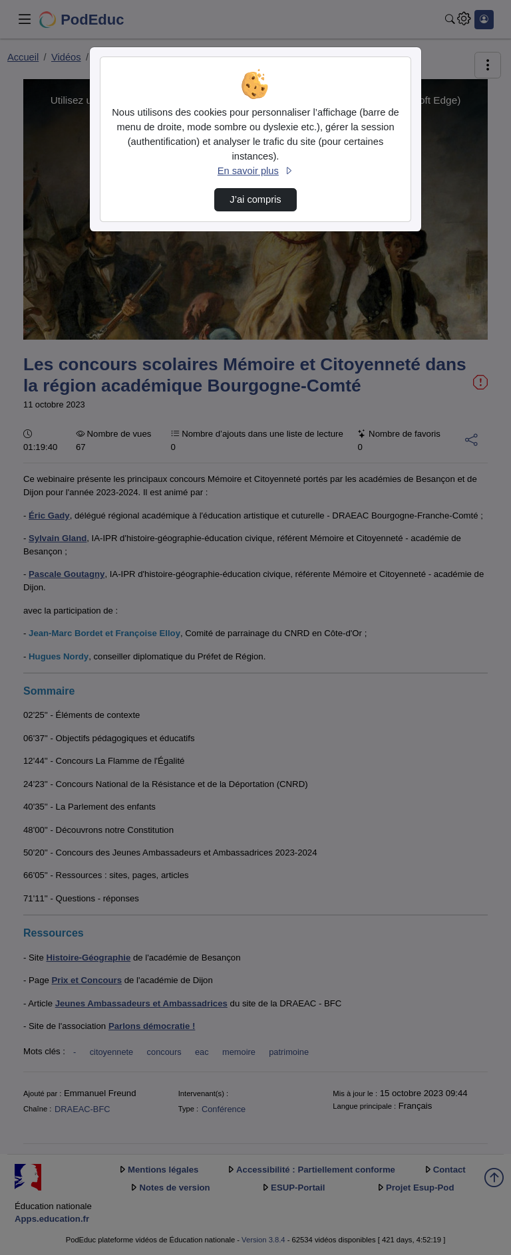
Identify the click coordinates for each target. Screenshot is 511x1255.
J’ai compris (255, 199)
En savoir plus (255, 171)
